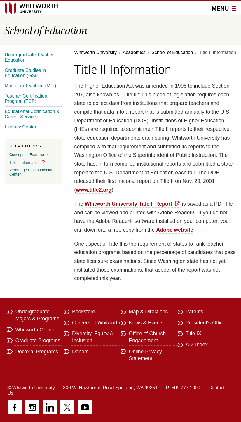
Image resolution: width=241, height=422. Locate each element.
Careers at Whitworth (96, 323)
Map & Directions (148, 312)
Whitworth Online (34, 330)
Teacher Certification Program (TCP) (26, 98)
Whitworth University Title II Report (128, 204)
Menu (224, 8)
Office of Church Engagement (147, 337)
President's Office (206, 323)
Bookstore (83, 312)
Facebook (15, 407)
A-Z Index (197, 345)
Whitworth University (95, 52)
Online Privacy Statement (145, 355)
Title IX (193, 333)
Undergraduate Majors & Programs (37, 315)
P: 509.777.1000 (183, 387)
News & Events (146, 323)
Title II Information (24, 162)
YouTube (85, 407)
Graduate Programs (37, 340)
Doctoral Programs (36, 352)
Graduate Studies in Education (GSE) (25, 73)
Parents (194, 312)
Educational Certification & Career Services (32, 114)
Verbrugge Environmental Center (30, 172)
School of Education (172, 52)
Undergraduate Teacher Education (29, 57)
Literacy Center (20, 126)
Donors (80, 352)
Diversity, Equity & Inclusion (92, 337)
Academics (134, 52)
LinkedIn (50, 407)
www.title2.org (93, 190)
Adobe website (174, 230)
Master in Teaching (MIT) (30, 85)
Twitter (67, 407)
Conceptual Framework (28, 154)
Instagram (32, 407)
